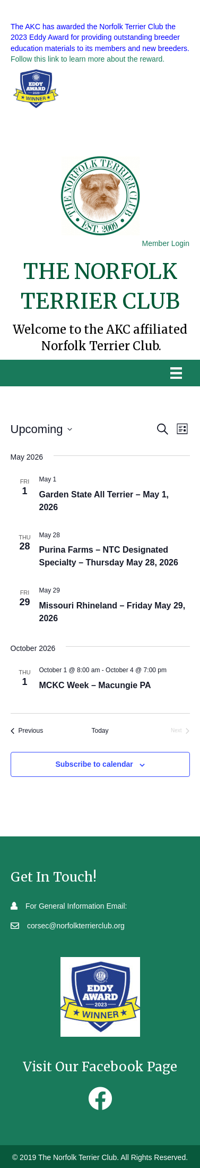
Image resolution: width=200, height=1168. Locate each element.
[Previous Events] (27, 730)
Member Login (166, 243)
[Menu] (176, 373)
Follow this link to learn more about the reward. (87, 59)
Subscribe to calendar (94, 764)
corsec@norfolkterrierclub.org (76, 925)
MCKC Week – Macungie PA (95, 685)
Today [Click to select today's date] (99, 730)
